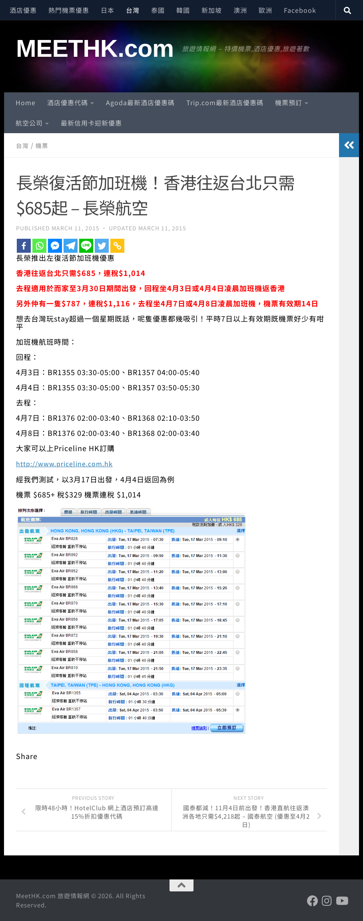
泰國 (158, 10)
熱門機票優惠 (68, 10)
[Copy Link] (117, 245)
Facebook (300, 10)
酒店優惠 (23, 10)
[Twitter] (102, 245)
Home (26, 102)
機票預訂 (288, 102)
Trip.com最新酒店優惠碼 (224, 102)
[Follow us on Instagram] (327, 900)
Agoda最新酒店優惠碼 (140, 102)
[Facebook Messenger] (55, 245)
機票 (43, 145)
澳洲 (240, 10)
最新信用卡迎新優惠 (91, 123)
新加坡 (211, 10)
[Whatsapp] (39, 245)
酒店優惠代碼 (67, 102)
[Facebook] (24, 245)
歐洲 (265, 10)
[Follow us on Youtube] (341, 900)
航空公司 (29, 123)
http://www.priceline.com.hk (70, 463)
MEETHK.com (95, 48)
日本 (107, 10)
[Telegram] (71, 245)
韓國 (183, 10)
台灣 (133, 10)
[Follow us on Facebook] (312, 900)
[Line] (86, 245)
